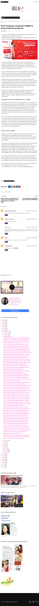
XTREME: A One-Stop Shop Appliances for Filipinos (15, 374)
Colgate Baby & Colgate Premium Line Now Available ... (17, 397)
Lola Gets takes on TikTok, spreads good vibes (15, 431)
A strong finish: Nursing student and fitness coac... (16, 344)
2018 (3, 455)
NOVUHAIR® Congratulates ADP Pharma (13, 369)
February (5, 450)
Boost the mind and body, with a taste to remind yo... (16, 347)
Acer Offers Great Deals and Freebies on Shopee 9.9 (16, 410)
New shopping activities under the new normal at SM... (17, 361)
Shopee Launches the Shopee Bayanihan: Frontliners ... (17, 375)
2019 (3, 454)
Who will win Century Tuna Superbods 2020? (14, 384)
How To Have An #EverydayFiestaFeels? (13, 405)
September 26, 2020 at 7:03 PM (31, 245)
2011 (3, 467)
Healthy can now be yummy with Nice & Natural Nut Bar (17, 385)
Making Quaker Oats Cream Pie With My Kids (14, 364)
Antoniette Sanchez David (10, 211)
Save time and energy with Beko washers (13, 372)
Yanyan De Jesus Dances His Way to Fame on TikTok (16, 356)
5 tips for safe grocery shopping (11, 380)
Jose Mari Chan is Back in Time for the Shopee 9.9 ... (16, 421)
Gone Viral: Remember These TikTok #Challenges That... (17, 408)
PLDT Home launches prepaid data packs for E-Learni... (17, 388)
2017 (3, 457)
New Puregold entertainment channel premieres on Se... (17, 390)
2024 (3, 323)
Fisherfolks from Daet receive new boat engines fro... (16, 413)
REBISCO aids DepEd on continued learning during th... (16, 392)
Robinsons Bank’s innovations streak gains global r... (16, 420)
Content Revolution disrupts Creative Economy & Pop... (17, 402)
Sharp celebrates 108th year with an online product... (16, 393)
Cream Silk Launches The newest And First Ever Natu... (17, 395)
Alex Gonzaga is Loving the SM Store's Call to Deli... (16, 415)
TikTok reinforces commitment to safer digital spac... (17, 436)
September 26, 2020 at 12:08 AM (31, 237)
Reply (6, 215)
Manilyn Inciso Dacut (9, 219)
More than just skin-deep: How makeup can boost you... (17, 362)
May (4, 445)
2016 (3, 459)
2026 (3, 320)
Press (8, 21)
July (4, 442)
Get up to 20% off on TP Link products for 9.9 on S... (16, 425)
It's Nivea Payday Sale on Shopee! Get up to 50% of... (16, 342)
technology (13, 21)
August (5, 440)
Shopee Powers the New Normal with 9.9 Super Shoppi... (17, 403)
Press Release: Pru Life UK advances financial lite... (16, 377)
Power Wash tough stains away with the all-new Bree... (17, 359)
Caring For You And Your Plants (11, 433)
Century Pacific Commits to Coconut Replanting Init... (16, 337)
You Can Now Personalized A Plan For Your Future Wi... (16, 341)
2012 (3, 465)
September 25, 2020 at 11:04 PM (31, 227)
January (5, 452)
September (6, 336)
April (4, 447)
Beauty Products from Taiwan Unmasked (13, 438)
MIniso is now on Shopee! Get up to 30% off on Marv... (16, 354)
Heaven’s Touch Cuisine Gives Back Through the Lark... (17, 412)
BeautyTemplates (13, 601)
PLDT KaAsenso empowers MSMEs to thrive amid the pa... (17, 352)
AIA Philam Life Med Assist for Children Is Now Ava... (16, 365)
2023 (3, 325)
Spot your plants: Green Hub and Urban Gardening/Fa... (17, 370)
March (5, 448)
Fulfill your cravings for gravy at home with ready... (16, 407)
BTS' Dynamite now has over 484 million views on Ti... (16, 435)
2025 (3, 321)
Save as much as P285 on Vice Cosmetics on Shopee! (16, 398)
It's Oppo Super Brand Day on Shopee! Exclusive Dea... (16, 346)
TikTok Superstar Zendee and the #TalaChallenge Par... (17, 382)
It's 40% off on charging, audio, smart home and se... (16, 428)
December (6, 331)
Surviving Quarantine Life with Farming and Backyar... (16, 418)
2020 (3, 330)
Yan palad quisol (8, 245)
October (5, 334)
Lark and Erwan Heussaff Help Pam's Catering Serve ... (16, 426)
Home (2, 21)
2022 (3, 326)
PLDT (5, 21)
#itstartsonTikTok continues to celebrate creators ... (16, 367)
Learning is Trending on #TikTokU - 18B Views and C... (16, 339)
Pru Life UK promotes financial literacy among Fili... (16, 423)
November (6, 333)
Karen (6, 237)
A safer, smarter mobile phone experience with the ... (16, 400)
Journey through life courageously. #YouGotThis (15, 357)
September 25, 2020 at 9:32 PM (31, 210)
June (4, 443)
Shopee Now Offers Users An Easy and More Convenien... (17, 430)
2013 (3, 464)
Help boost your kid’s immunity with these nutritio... (16, 387)
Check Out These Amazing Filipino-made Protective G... (17, 379)
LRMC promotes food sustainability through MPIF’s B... (16, 349)
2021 (3, 328)
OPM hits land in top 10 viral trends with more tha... (16, 417)
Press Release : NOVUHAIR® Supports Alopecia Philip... (16, 351)
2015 (3, 460)
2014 (3, 462)
